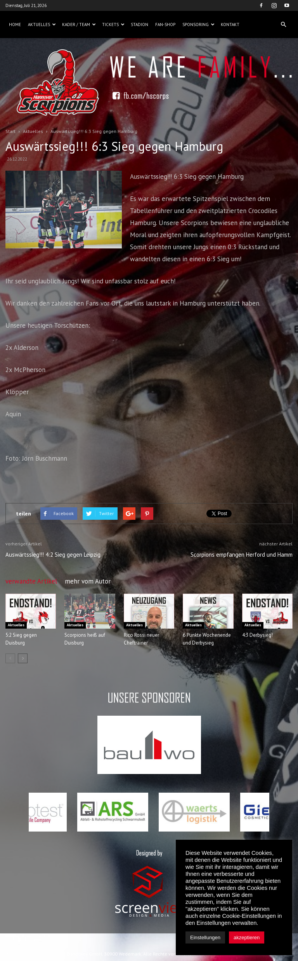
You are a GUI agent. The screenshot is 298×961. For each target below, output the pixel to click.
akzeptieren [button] (247, 937)
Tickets (113, 24)
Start (10, 131)
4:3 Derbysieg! (257, 635)
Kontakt (230, 24)
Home (15, 24)
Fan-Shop (165, 24)
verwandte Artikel (31, 581)
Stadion (139, 24)
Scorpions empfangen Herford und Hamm (242, 554)
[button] (283, 24)
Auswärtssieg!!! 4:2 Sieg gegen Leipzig (52, 554)
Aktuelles (42, 24)
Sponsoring (198, 24)
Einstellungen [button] (205, 937)
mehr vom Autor (88, 581)
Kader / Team (79, 24)
